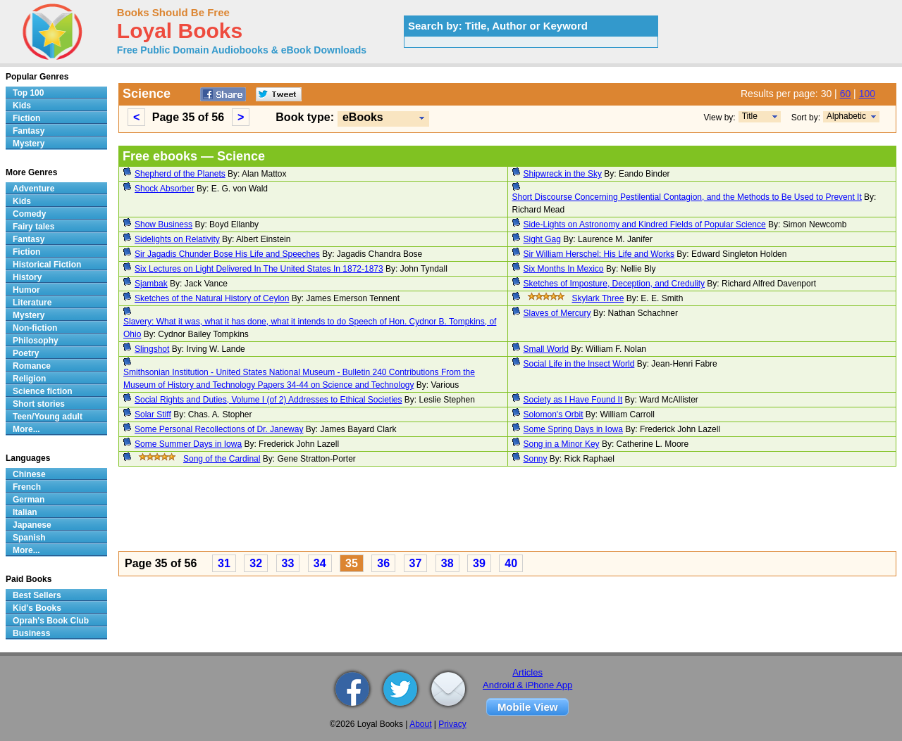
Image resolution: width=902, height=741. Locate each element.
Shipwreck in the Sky (563, 174)
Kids (22, 105)
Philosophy (35, 341)
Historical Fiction (47, 265)
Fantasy (28, 131)
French (27, 487)
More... (26, 429)
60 (845, 93)
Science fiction (43, 391)
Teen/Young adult (47, 417)
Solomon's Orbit (553, 414)
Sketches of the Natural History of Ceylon (212, 298)
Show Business (163, 224)
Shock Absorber (164, 189)
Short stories (39, 404)
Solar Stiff (153, 414)
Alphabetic (846, 116)
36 (383, 563)
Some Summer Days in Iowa (188, 444)
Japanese (32, 525)
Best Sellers (37, 595)
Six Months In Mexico (564, 269)
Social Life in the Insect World (579, 364)
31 (224, 563)
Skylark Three (598, 298)
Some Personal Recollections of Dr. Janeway (219, 429)
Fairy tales (33, 227)
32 (255, 563)
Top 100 (28, 93)
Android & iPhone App (527, 685)
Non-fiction (35, 328)
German (28, 500)
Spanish (29, 538)
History (27, 277)
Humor (26, 290)
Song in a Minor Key (562, 444)
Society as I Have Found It (573, 400)
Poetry (26, 353)
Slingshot (152, 349)
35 (351, 563)
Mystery (28, 143)
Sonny (536, 459)
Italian (25, 512)
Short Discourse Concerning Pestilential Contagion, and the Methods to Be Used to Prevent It (687, 197)
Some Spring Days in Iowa (573, 429)
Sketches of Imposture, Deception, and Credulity (614, 284)
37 (415, 563)
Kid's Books (37, 608)
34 (320, 563)
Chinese (29, 474)
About (420, 724)
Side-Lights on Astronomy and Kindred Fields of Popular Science (645, 224)
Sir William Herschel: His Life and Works (599, 254)
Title (750, 116)
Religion (29, 379)
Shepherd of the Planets (180, 174)
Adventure (33, 189)
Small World (546, 349)
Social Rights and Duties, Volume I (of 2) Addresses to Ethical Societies (268, 400)
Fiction (26, 118)
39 (479, 563)
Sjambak (151, 284)
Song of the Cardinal (221, 459)
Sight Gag (542, 239)
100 (867, 93)
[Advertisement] (507, 511)
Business (31, 633)
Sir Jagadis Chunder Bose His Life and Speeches (227, 254)
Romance (32, 366)
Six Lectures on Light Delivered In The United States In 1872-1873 (259, 269)
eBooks (362, 117)
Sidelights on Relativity (177, 239)
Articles (527, 672)
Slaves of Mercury (557, 313)
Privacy (452, 724)
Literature (32, 303)
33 (288, 563)
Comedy (29, 214)
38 (447, 563)
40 (511, 563)
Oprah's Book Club (51, 621)
